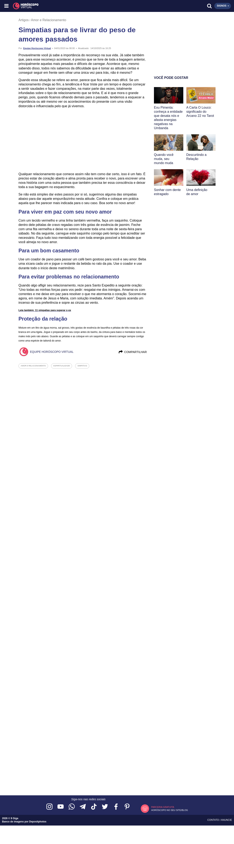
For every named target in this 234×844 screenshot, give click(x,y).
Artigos (23, 20)
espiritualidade (61, 366)
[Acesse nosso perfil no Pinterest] (127, 807)
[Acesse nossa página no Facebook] (115, 807)
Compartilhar (132, 352)
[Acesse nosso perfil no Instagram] (49, 807)
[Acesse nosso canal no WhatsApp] (71, 807)
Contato (213, 820)
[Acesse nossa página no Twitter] (104, 807)
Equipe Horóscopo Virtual (37, 48)
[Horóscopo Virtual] (62, 6)
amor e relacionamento (33, 366)
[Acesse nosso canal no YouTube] (60, 807)
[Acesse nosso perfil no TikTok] (93, 807)
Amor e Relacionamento (48, 20)
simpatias (82, 366)
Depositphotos (37, 821)
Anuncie (226, 820)
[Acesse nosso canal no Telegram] (82, 807)
